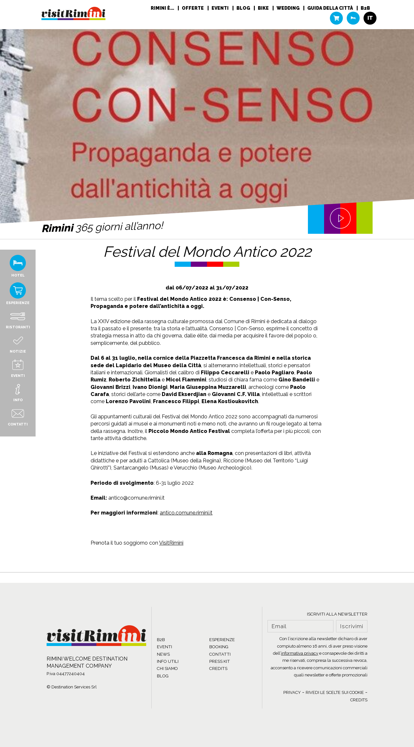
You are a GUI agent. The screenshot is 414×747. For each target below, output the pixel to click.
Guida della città (330, 8)
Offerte (193, 8)
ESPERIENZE (222, 639)
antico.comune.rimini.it (186, 513)
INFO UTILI (168, 661)
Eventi (221, 8)
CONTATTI (220, 654)
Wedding (288, 8)
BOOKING (218, 646)
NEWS (163, 654)
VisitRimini (171, 543)
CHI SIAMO (167, 668)
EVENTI (164, 646)
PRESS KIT (219, 661)
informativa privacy (299, 653)
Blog (243, 8)
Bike (264, 8)
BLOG (163, 675)
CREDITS (218, 668)
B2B (365, 8)
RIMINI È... (163, 8)
